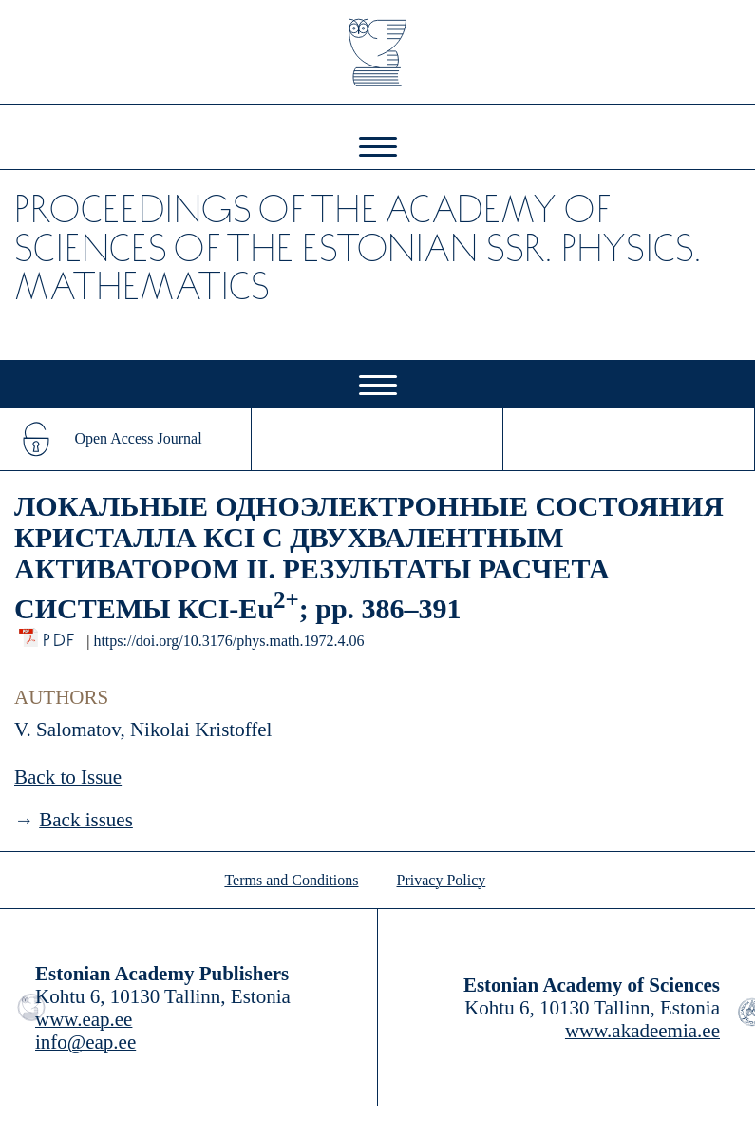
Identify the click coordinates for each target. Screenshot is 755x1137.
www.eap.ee (83, 1019)
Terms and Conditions (291, 880)
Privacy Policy (441, 880)
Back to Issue (68, 777)
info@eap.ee (85, 1042)
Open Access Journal (137, 438)
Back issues (86, 819)
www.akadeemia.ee (642, 1030)
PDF (60, 635)
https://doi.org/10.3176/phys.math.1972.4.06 (228, 641)
